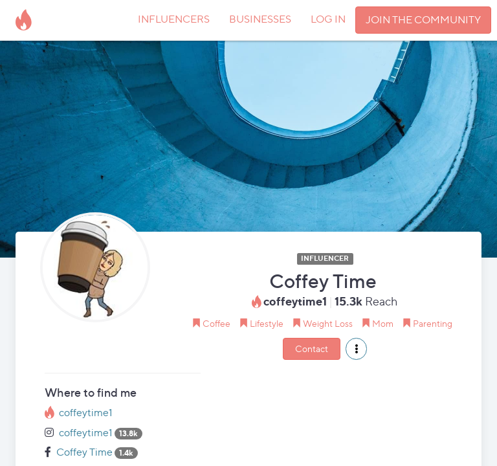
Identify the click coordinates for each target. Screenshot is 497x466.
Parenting (432, 323)
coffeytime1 (86, 412)
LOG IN (328, 19)
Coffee (216, 323)
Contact (311, 348)
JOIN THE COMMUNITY (423, 20)
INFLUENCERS (174, 19)
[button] (356, 349)
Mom (382, 323)
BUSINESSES (260, 19)
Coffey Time (84, 452)
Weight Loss (328, 323)
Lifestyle (266, 323)
